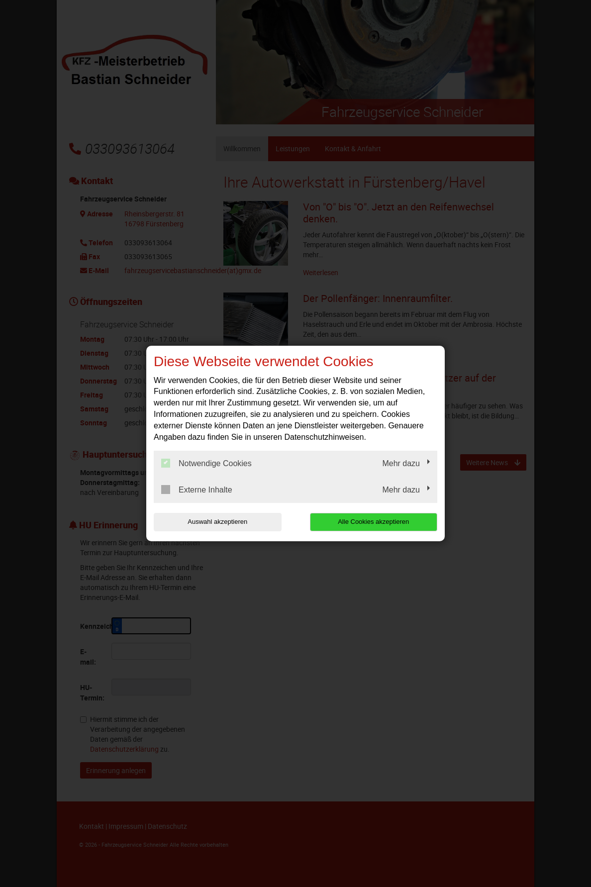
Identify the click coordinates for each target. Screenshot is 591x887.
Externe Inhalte (196, 489)
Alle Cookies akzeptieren (373, 521)
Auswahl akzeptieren (217, 521)
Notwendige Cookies (206, 463)
